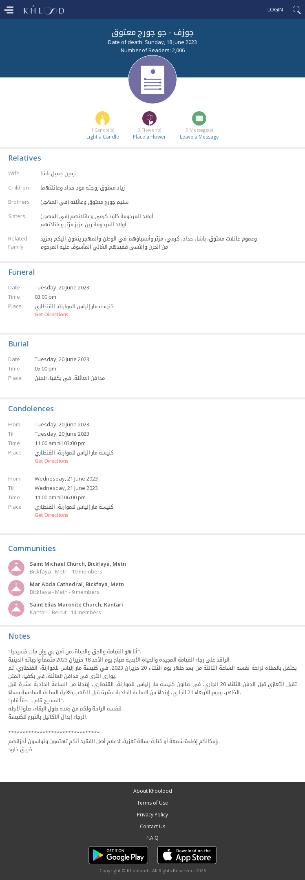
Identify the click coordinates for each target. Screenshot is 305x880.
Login (275, 9)
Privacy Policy (152, 814)
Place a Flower (149, 136)
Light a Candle (102, 136)
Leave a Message (199, 136)
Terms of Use (152, 802)
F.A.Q (152, 837)
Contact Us (152, 826)
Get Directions (52, 314)
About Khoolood (152, 790)
